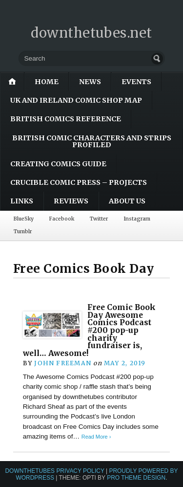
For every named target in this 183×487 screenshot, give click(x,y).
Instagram (136, 219)
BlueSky (24, 219)
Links (21, 201)
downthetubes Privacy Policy (54, 470)
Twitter (99, 219)
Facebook (61, 219)
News (90, 81)
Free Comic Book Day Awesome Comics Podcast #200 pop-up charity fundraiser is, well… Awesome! (89, 330)
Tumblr (23, 231)
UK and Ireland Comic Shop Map (76, 100)
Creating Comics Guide (58, 163)
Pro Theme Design (136, 477)
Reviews (71, 201)
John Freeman (62, 363)
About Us (127, 201)
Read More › (96, 437)
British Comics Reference (65, 118)
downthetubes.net (91, 32)
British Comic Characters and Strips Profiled (91, 141)
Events (136, 81)
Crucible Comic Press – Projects (78, 182)
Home (47, 81)
